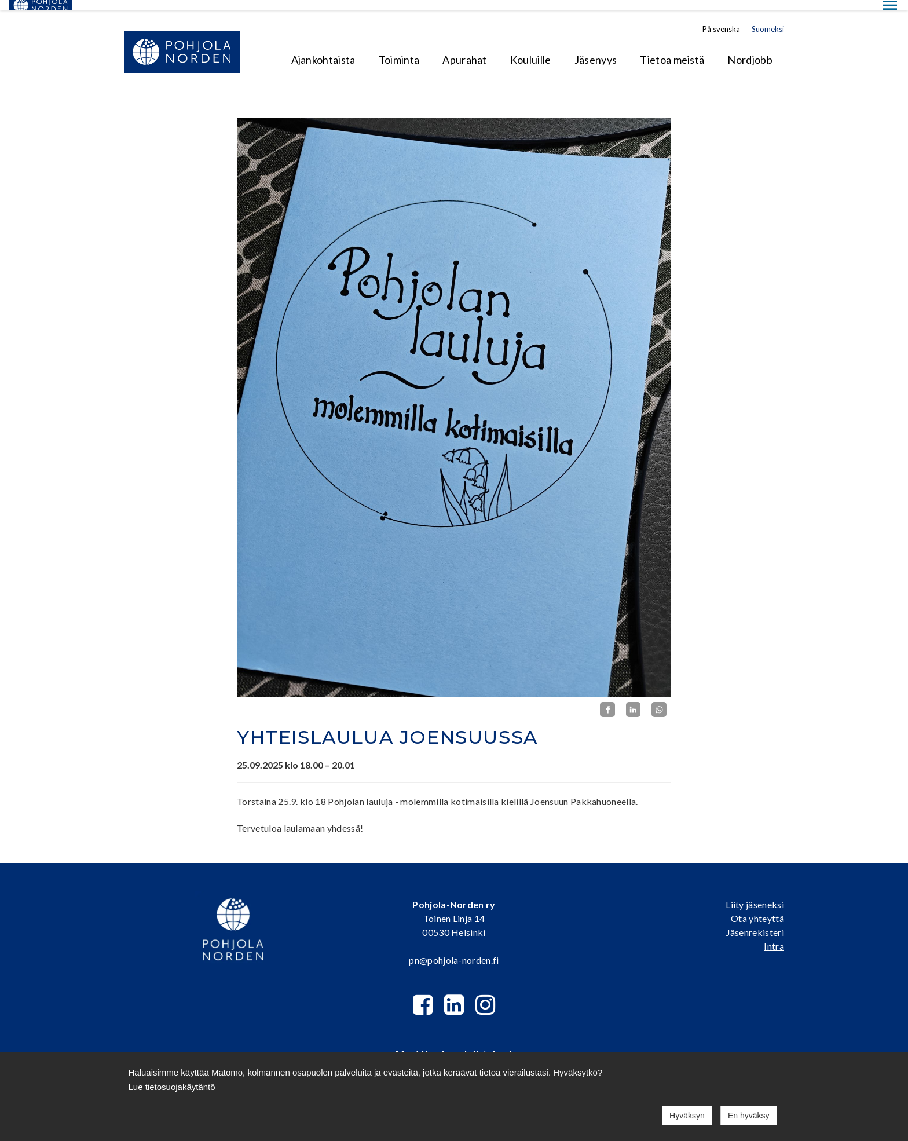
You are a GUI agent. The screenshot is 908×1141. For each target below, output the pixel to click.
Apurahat (464, 49)
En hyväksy (749, 1115)
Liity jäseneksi (755, 893)
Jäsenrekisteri (755, 921)
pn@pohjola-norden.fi (454, 949)
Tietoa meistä (672, 49)
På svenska (721, 18)
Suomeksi (768, 18)
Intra (774, 935)
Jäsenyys (595, 49)
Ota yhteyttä (757, 907)
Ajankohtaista (323, 49)
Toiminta (399, 49)
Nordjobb (749, 49)
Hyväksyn (687, 1115)
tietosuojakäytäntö (180, 1087)
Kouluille (530, 49)
